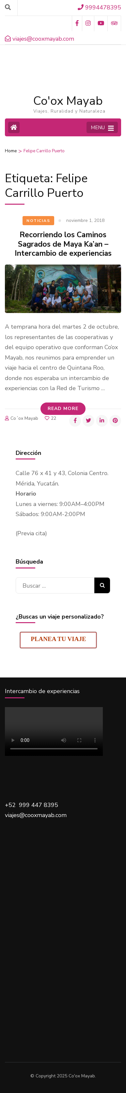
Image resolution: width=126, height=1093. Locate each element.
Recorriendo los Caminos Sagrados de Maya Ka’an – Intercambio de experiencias (63, 244)
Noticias (38, 220)
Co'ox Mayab (68, 101)
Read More (63, 408)
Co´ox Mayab (24, 418)
